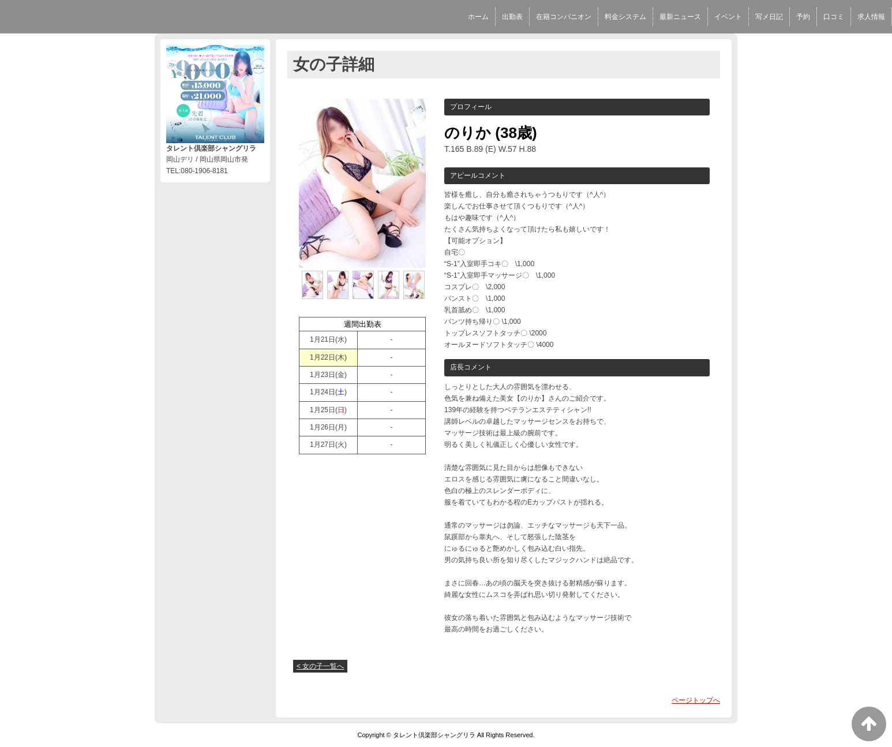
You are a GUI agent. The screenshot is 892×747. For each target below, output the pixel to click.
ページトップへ (696, 700)
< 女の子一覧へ (320, 666)
